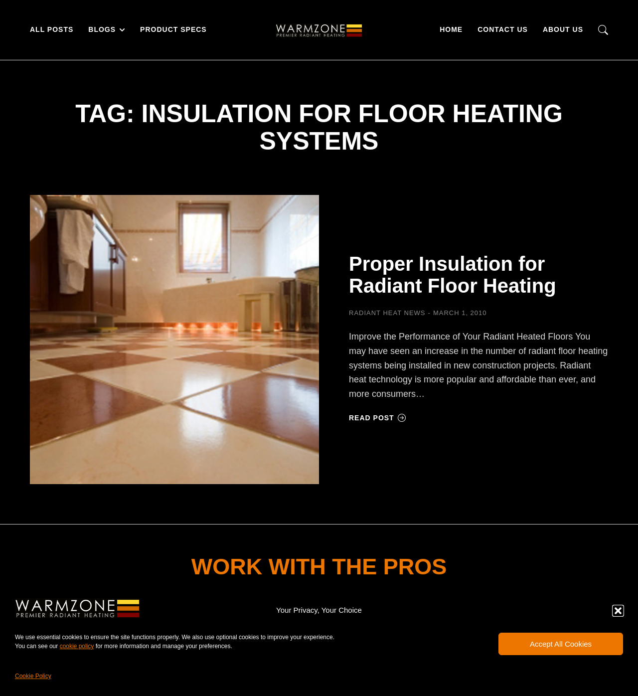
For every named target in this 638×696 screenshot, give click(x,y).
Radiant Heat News (387, 313)
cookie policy (77, 646)
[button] (618, 611)
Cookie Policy (33, 676)
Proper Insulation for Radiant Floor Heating (452, 275)
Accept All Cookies (561, 644)
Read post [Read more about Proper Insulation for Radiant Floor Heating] (377, 418)
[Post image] (174, 339)
